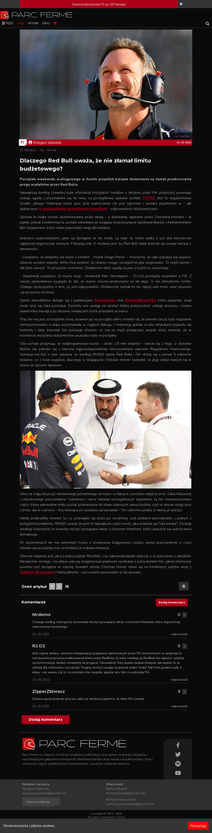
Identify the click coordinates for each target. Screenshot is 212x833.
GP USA (52, 150)
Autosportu (105, 300)
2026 (20, 23)
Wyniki (33, 23)
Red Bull (30, 150)
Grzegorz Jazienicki (45, 142)
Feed (7, 23)
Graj (46, 23)
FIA (42, 150)
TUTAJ (148, 198)
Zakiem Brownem (37, 572)
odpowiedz (179, 634)
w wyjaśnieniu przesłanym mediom (72, 209)
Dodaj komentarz (172, 602)
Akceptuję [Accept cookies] (198, 825)
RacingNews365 (140, 300)
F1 (22, 142)
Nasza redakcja (38, 801)
